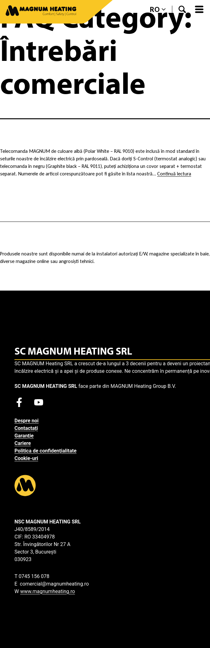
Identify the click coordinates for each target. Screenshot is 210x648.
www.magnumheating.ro (47, 591)
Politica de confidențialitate (45, 451)
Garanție (24, 436)
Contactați (26, 428)
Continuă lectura (174, 174)
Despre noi (26, 421)
